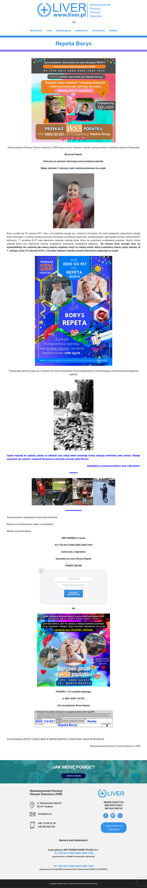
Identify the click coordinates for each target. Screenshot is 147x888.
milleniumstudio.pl (91, 883)
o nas (49, 30)
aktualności (36, 30)
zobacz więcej (73, 775)
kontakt (113, 30)
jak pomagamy (63, 30)
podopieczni (82, 30)
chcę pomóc (98, 30)
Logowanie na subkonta (113, 827)
